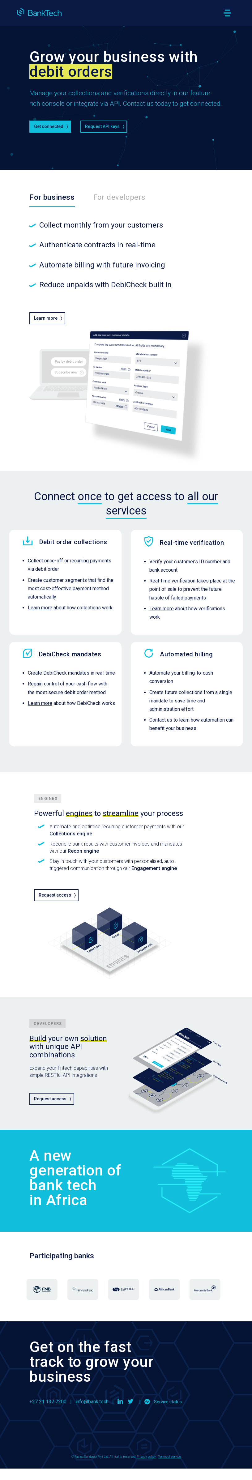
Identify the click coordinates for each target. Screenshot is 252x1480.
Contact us (160, 720)
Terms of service (169, 1456)
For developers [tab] (119, 197)
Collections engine (70, 834)
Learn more (40, 608)
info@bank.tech (92, 1402)
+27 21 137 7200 (47, 1402)
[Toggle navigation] (227, 13)
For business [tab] (52, 197)
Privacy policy (146, 1456)
